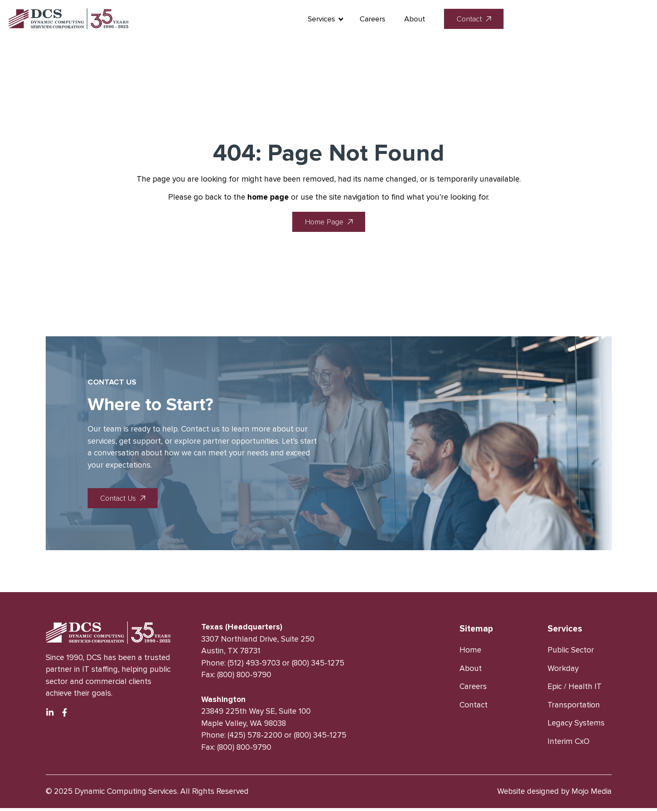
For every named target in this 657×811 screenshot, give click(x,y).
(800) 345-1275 (318, 666)
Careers (480, 19)
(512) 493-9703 (254, 666)
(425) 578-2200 (255, 738)
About (522, 19)
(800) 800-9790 (244, 678)
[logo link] (111, 19)
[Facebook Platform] (64, 715)
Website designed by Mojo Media (554, 794)
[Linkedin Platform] (50, 715)
